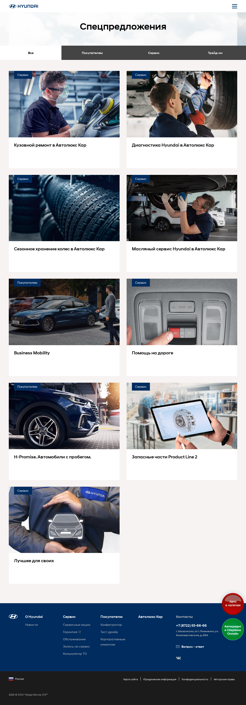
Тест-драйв (109, 632)
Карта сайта (130, 679)
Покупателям (92, 53)
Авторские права (224, 679)
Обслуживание (74, 639)
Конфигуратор (111, 624)
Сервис (154, 53)
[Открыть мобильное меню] (234, 6)
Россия (16, 679)
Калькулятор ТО (75, 653)
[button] (13, 616)
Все (31, 53)
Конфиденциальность (195, 679)
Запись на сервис (76, 646)
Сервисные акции (76, 624)
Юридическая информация (159, 679)
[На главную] (23, 6)
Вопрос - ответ (190, 646)
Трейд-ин (215, 53)
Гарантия (70, 632)
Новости (31, 624)
